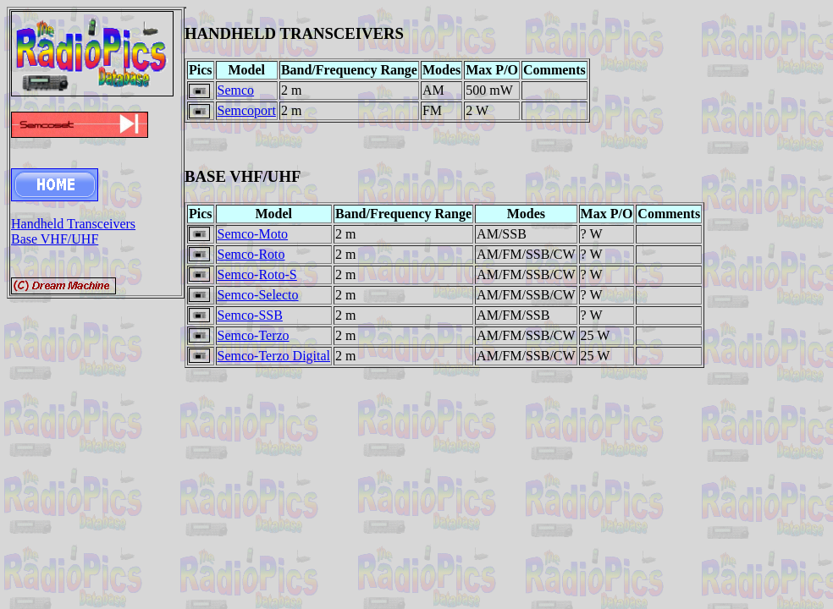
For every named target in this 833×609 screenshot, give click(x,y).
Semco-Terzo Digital (274, 355)
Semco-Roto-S (257, 274)
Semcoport (247, 110)
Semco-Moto (253, 234)
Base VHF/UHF (54, 239)
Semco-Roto (251, 254)
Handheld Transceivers (73, 224)
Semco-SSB (250, 315)
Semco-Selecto (258, 295)
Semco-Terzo (254, 335)
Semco (236, 90)
